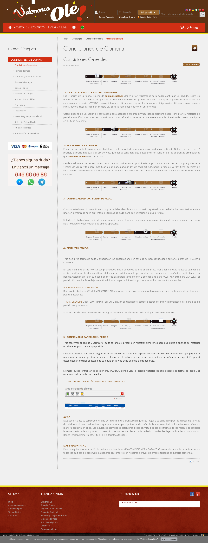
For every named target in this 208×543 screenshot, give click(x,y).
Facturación (20, 110)
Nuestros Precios (23, 127)
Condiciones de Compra (94, 39)
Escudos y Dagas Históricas (54, 515)
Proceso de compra (24, 93)
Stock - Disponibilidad (25, 99)
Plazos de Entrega (23, 82)
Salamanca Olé (129, 502)
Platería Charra (48, 505)
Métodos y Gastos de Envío (28, 76)
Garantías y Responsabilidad (28, 116)
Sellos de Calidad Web (25, 122)
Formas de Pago (22, 70)
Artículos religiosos (49, 522)
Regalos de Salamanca (51, 508)
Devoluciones (21, 87)
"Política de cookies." (149, 539)
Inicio (66, 39)
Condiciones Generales (26, 65)
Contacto (12, 515)
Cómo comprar (15, 508)
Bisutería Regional (49, 512)
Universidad (46, 502)
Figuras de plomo (49, 529)
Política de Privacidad (21, 535)
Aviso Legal (7, 535)
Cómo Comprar (77, 39)
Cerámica (45, 525)
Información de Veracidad (27, 133)
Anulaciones (20, 104)
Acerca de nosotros (17, 505)
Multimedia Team (185, 535)
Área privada (34, 535)
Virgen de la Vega (49, 519)
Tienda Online (57, 27)
